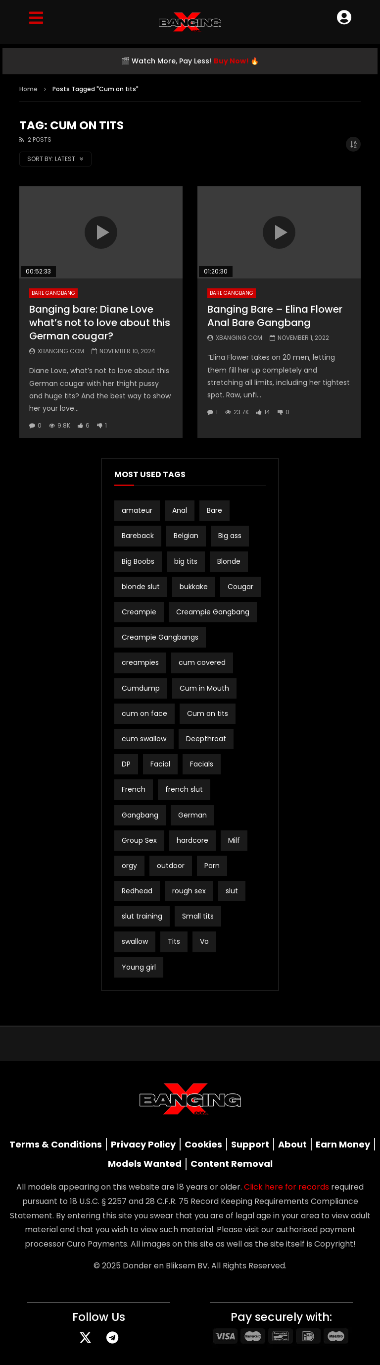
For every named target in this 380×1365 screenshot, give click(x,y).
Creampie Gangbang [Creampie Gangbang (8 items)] (212, 612)
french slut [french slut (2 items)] (184, 789)
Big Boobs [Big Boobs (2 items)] (138, 561)
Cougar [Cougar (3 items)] (240, 587)
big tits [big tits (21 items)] (185, 561)
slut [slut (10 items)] (232, 891)
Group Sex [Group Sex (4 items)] (139, 840)
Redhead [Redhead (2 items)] (137, 891)
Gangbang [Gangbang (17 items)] (140, 815)
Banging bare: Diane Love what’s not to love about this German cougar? (99, 322)
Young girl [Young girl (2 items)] (139, 967)
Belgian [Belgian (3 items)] (186, 536)
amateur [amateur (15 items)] (137, 510)
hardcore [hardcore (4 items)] (192, 840)
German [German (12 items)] (192, 815)
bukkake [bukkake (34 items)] (194, 587)
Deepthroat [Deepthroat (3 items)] (206, 739)
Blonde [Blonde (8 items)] (228, 561)
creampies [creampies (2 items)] (140, 662)
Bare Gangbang (53, 293)
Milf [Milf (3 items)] (234, 840)
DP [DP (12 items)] (126, 764)
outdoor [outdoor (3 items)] (171, 866)
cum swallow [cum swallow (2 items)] (144, 739)
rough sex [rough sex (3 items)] (189, 891)
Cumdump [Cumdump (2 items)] (141, 688)
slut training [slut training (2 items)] (142, 916)
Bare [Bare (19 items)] (214, 510)
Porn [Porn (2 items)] (212, 866)
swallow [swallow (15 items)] (135, 941)
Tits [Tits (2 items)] (174, 941)
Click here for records (286, 1187)
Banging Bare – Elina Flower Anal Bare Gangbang (274, 315)
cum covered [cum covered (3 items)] (202, 662)
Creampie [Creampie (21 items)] (139, 612)
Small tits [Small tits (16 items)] (198, 916)
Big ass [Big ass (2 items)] (229, 536)
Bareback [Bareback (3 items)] (138, 536)
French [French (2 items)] (133, 789)
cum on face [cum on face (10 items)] (144, 713)
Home (28, 89)
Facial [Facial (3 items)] (160, 764)
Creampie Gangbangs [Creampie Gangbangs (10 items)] (160, 637)
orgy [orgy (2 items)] (129, 866)
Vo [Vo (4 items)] (204, 941)
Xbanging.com (61, 351)
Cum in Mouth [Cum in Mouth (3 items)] (204, 688)
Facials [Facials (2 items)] (201, 764)
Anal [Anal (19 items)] (179, 510)
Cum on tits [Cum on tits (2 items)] (207, 713)
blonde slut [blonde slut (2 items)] (141, 587)
